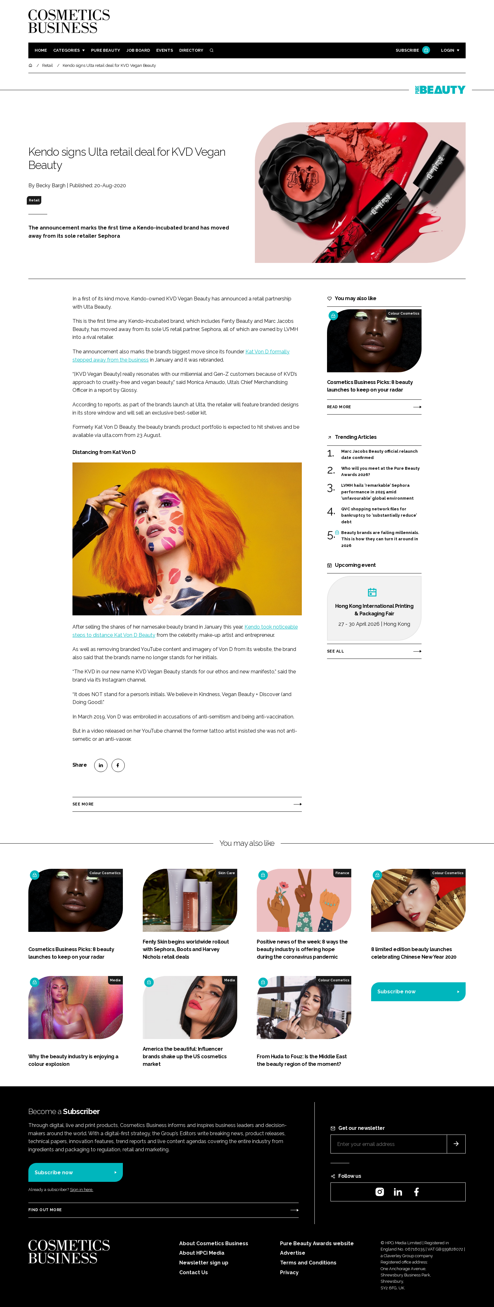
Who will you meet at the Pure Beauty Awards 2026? (380, 471)
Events (164, 50)
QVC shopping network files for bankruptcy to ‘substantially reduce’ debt (379, 515)
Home (41, 50)
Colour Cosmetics (403, 313)
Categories (66, 50)
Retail (34, 200)
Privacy (289, 1272)
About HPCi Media (201, 1253)
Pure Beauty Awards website (317, 1243)
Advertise (292, 1253)
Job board (138, 50)
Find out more (45, 1210)
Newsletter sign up (203, 1263)
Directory (191, 50)
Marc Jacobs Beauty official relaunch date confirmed (379, 454)
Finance (342, 873)
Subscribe (412, 51)
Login (447, 50)
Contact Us (193, 1272)
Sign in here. (81, 1189)
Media (115, 980)
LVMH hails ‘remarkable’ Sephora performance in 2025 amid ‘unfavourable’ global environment (377, 492)
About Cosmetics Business (213, 1243)
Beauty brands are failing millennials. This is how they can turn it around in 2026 (380, 539)
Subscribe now (396, 992)
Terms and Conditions (308, 1263)
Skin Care (226, 873)
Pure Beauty (105, 50)
